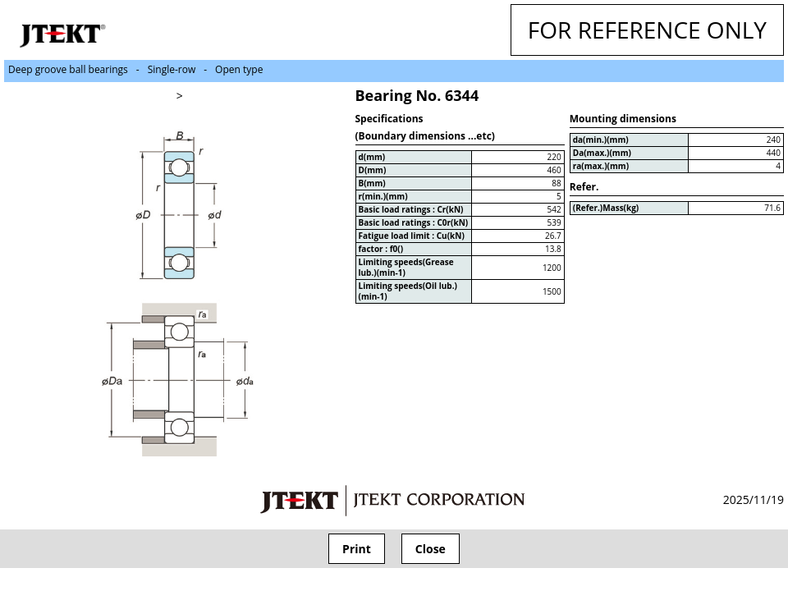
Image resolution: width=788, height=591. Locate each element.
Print (356, 549)
